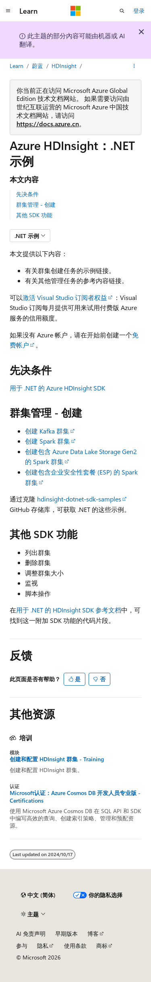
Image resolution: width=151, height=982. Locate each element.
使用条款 (75, 945)
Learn (16, 66)
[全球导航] (8, 11)
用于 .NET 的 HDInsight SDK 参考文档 (68, 610)
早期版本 (66, 933)
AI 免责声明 (31, 933)
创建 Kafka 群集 (47, 431)
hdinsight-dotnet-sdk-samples (79, 499)
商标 (102, 945)
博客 (93, 933)
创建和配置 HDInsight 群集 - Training (57, 759)
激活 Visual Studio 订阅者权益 (65, 297)
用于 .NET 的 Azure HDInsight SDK (57, 388)
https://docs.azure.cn (48, 123)
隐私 (42, 945)
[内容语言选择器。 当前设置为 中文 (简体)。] (38, 895)
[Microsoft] (75, 11)
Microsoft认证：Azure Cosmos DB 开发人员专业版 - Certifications (75, 796)
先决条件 (27, 194)
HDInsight (64, 66)
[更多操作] (134, 66)
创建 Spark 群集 (47, 441)
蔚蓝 (37, 66)
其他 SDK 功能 (34, 215)
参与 (21, 945)
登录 (139, 10)
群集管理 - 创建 (36, 204)
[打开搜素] (122, 11)
